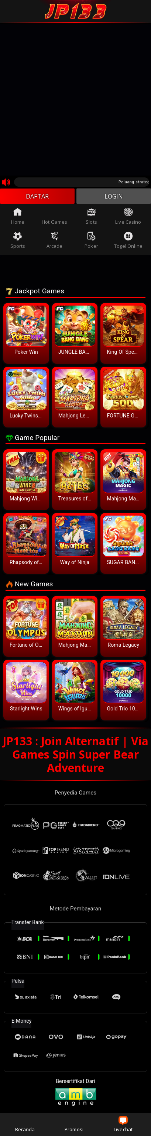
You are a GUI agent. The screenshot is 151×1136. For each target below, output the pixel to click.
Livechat (123, 1124)
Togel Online (128, 242)
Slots (91, 218)
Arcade (55, 242)
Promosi (74, 1124)
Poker (91, 242)
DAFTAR (37, 197)
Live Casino (128, 218)
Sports (17, 242)
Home (17, 218)
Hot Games (54, 218)
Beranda (25, 1124)
